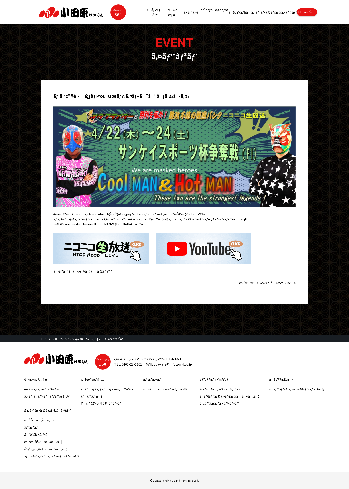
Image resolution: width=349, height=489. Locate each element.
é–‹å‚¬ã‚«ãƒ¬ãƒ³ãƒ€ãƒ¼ (41, 389)
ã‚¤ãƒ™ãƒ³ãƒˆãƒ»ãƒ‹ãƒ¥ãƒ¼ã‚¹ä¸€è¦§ (77, 339)
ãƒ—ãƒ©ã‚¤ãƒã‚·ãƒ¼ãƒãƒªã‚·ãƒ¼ (51, 456)
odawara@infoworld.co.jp (173, 364)
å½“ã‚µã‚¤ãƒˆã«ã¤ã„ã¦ (45, 449)
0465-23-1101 (132, 364)
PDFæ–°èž (307, 12)
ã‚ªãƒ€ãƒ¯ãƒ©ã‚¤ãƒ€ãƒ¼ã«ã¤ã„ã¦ (229, 396)
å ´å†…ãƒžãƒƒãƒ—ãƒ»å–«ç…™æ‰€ (106, 389)
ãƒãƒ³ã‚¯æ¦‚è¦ (93, 396)
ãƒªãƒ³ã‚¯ (31, 427)
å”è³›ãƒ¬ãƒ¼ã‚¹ (37, 434)
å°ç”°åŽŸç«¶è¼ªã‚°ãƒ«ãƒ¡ (101, 403)
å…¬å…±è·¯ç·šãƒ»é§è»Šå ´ (166, 389)
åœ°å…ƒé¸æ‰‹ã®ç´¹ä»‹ (220, 389)
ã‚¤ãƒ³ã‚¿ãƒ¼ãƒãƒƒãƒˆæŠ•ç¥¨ (47, 396)
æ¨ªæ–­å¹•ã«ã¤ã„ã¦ (43, 441)
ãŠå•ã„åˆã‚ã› (40, 420)
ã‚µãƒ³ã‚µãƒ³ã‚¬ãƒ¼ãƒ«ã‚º (219, 403)
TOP (43, 339)
